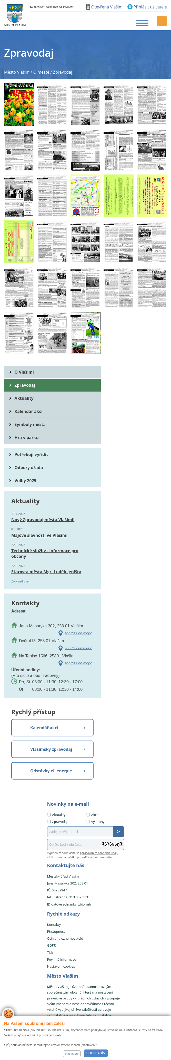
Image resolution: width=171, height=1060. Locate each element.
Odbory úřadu (29, 467)
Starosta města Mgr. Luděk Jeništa (46, 572)
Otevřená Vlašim (107, 7)
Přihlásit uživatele (150, 7)
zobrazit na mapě (78, 633)
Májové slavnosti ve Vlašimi (39, 535)
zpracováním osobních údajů (99, 853)
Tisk (50, 952)
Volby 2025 (25, 480)
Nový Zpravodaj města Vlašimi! (42, 519)
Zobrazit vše (20, 581)
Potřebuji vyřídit (31, 454)
